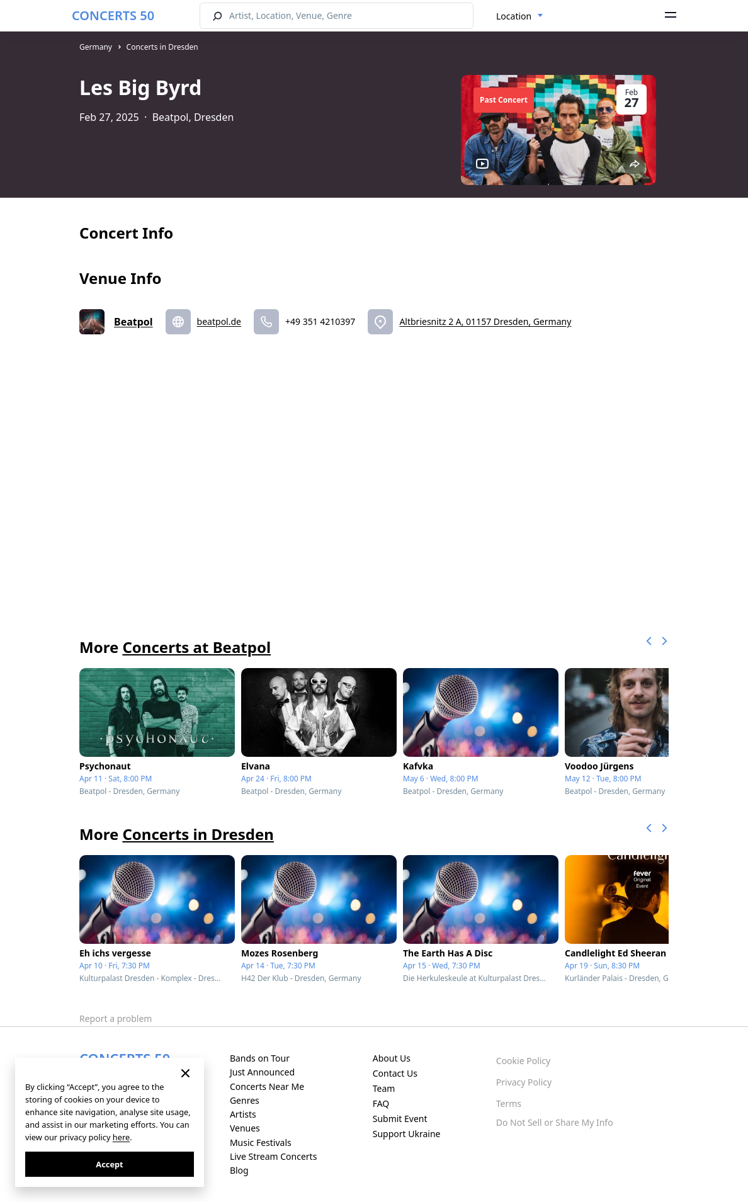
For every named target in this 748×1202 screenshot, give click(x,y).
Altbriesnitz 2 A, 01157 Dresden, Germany (485, 321)
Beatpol (133, 322)
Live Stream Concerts (273, 1156)
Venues (245, 1128)
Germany (95, 47)
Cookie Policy (523, 1061)
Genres (244, 1100)
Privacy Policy (524, 1082)
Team (384, 1088)
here (121, 1137)
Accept (109, 1164)
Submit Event (400, 1119)
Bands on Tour (260, 1058)
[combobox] (519, 16)
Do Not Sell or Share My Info (554, 1122)
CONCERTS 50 (113, 15)
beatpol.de (219, 321)
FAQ (381, 1103)
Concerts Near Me (267, 1086)
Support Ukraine (407, 1134)
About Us (392, 1058)
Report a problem (115, 1018)
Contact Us (395, 1073)
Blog (239, 1170)
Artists (243, 1114)
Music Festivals (261, 1142)
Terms (508, 1103)
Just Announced (262, 1072)
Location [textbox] (513, 16)
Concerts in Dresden (162, 47)
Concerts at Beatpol (196, 647)
